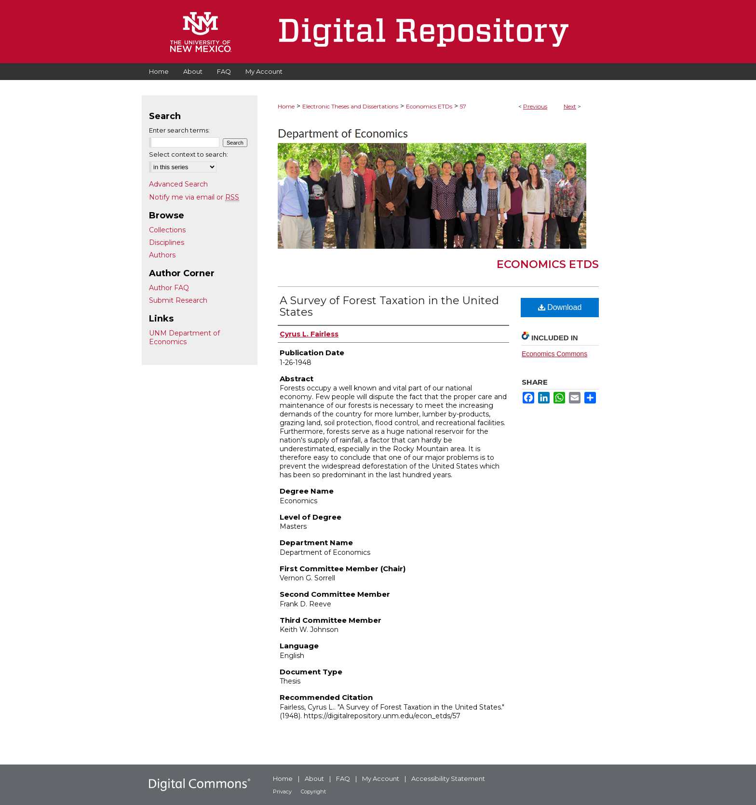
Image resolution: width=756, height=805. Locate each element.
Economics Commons (554, 354)
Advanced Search (178, 184)
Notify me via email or (194, 197)
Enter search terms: (179, 130)
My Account (380, 778)
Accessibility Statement (448, 778)
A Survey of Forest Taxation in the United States (389, 306)
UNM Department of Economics (184, 337)
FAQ (343, 778)
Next (570, 106)
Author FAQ (169, 287)
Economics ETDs (429, 106)
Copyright (313, 791)
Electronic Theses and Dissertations (350, 106)
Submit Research (178, 300)
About (314, 778)
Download (560, 307)
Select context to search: (188, 154)
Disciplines (166, 242)
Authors (162, 255)
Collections (167, 230)
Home (286, 106)
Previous (535, 106)
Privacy (282, 791)
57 (463, 106)
